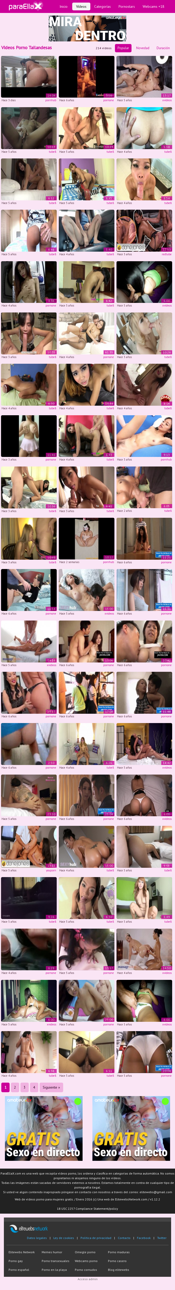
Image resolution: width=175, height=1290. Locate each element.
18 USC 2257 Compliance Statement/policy (87, 1209)
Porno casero (117, 1261)
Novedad (142, 48)
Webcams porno (86, 1261)
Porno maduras (119, 1252)
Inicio (64, 6)
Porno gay (16, 1261)
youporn (51, 870)
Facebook (144, 1238)
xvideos (167, 100)
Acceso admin (88, 1279)
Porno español (19, 1270)
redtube (167, 254)
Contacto (124, 1238)
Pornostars (127, 6)
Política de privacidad (96, 1238)
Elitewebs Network (22, 1252)
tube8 (52, 152)
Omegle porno (85, 1252)
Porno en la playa (54, 1270)
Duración (163, 48)
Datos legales (37, 1238)
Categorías (102, 6)
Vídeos (81, 6)
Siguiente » (51, 1087)
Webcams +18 (153, 6)
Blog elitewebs (118, 1270)
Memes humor (52, 1252)
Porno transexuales (55, 1261)
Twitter (161, 1238)
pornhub (50, 100)
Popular (123, 48)
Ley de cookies (63, 1238)
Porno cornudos (86, 1270)
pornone (108, 100)
